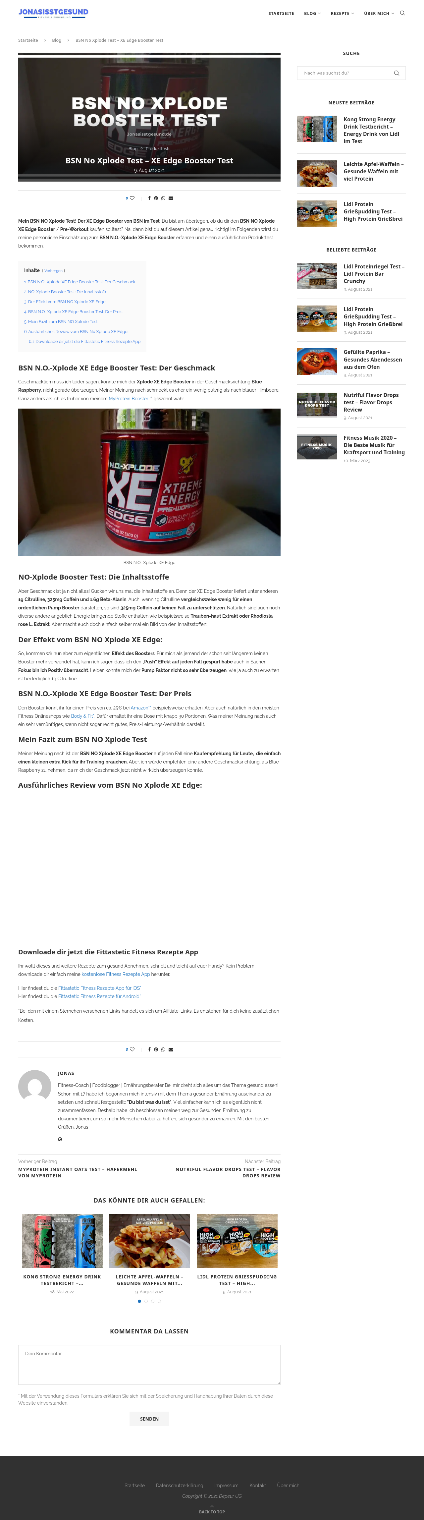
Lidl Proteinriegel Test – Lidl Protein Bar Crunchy (374, 274)
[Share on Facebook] (149, 198)
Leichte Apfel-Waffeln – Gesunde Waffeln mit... (150, 1279)
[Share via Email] (171, 198)
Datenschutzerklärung (179, 1485)
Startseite (281, 13)
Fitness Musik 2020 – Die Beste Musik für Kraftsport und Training (374, 446)
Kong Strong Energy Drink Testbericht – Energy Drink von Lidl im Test (372, 130)
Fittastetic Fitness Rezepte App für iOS (99, 988)
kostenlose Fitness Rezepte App (116, 974)
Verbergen (53, 270)
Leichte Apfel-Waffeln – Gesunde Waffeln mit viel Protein (374, 172)
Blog (310, 13)
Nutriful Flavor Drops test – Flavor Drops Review (371, 403)
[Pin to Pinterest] (156, 198)
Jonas (66, 1073)
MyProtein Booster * (130, 398)
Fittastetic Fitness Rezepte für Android (98, 996)
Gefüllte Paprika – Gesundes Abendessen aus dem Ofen (373, 360)
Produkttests (158, 148)
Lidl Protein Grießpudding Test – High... (237, 1279)
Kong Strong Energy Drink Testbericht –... (62, 1279)
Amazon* (140, 707)
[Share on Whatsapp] (163, 198)
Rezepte (340, 13)
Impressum (226, 1485)
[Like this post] (136, 198)
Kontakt (258, 1485)
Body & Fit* (82, 716)
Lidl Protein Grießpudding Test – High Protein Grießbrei (373, 212)
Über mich (377, 13)
